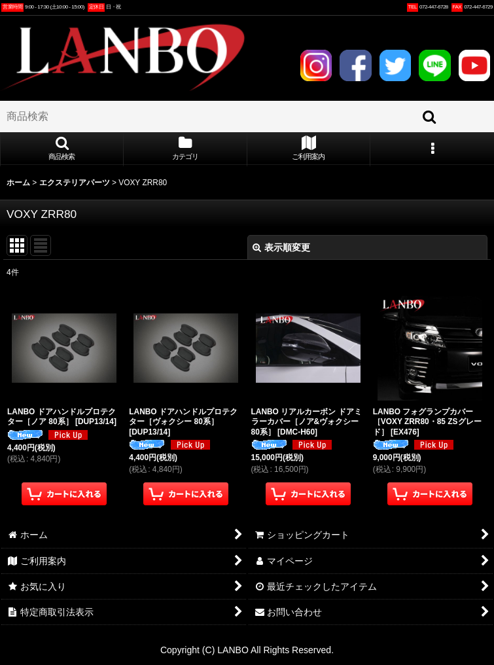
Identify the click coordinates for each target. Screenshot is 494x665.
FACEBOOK (355, 65)
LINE (434, 65)
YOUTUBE (474, 65)
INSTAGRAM (316, 65)
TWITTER (395, 65)
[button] (62, 149)
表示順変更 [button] (281, 247)
